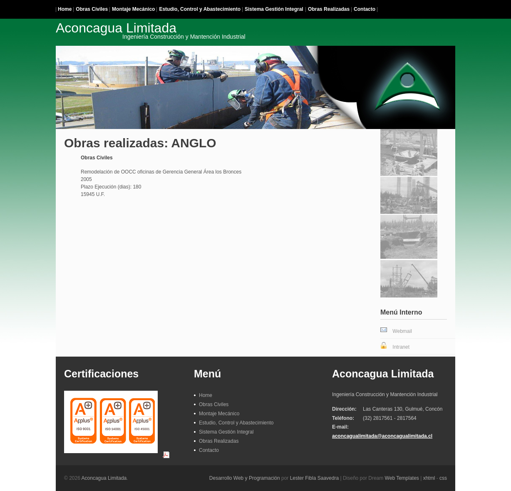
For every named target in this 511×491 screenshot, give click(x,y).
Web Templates (402, 478)
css (443, 478)
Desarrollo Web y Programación (244, 478)
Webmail (402, 331)
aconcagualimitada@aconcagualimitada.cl (382, 436)
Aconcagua (151, 30)
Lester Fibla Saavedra (314, 478)
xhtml (429, 478)
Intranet (400, 347)
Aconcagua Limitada (104, 478)
